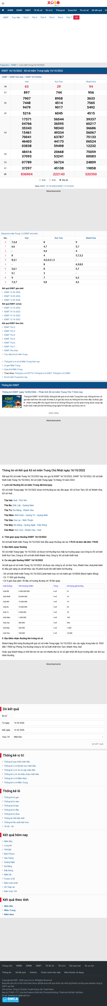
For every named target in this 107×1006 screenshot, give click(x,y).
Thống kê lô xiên (11, 801)
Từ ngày (5, 723)
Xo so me (89, 966)
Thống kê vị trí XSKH (61, 373)
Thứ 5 (51, 17)
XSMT (28, 10)
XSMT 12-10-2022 (12, 319)
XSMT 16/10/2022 (34, 77)
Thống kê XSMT (10, 385)
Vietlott (33, 972)
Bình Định (19, 515)
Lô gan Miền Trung (12, 365)
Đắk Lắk (17, 505)
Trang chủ (4, 65)
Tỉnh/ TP (6, 737)
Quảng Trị (30, 515)
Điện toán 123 (10, 891)
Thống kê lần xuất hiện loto (16, 822)
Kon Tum (59, 82)
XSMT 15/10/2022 (48, 186)
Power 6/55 (9, 879)
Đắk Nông (42, 525)
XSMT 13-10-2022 (12, 315)
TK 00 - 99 (9, 826)
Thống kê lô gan (11, 797)
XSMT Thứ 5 (9, 339)
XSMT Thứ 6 (9, 343)
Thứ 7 (69, 17)
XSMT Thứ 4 (9, 335)
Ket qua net (75, 966)
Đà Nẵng (17, 510)
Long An (8, 845)
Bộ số (4, 716)
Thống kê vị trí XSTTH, (24, 373)
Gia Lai (17, 520)
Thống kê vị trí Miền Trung (16, 782)
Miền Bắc (8, 841)
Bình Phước (9, 854)
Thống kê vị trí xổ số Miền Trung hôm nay (22, 361)
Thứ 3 (34, 17)
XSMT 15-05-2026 (12, 292)
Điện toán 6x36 (11, 883)
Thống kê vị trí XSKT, (43, 373)
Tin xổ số (84, 10)
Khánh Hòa (91, 82)
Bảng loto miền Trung (10, 233)
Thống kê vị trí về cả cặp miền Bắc (19, 770)
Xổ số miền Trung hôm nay (15, 377)
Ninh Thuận (27, 520)
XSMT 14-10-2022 (12, 312)
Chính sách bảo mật (50, 972)
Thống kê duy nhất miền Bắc (17, 761)
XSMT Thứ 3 (9, 331)
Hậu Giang (8, 858)
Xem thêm (53, 413)
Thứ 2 (26, 17)
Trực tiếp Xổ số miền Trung (15, 354)
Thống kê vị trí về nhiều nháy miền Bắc (21, 774)
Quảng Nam (28, 505)
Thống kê (60, 10)
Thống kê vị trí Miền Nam (15, 778)
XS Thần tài (9, 887)
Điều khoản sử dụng (74, 972)
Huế (26, 82)
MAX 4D (7, 874)
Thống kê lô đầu (11, 810)
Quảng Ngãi (29, 525)
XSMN (19, 10)
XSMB (10, 10)
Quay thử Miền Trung (13, 369)
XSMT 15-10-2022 (12, 308)
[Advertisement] (53, 40)
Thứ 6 (60, 17)
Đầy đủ (63, 180)
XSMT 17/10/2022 (65, 186)
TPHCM (7, 849)
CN (76, 17)
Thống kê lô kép (11, 805)
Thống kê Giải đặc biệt (14, 818)
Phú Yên (23, 500)
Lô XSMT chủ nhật (30, 233)
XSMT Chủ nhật (16, 77)
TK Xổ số (38, 10)
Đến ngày (6, 730)
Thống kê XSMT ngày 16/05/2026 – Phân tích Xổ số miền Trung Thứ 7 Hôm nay (42, 392)
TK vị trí (49, 10)
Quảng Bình (42, 515)
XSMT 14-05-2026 (12, 296)
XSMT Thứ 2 (9, 327)
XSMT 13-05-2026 (12, 300)
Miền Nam (9, 914)
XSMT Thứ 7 (9, 347)
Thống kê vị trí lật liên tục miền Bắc (20, 766)
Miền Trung (9, 910)
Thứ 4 (43, 17)
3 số (52, 180)
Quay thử (72, 10)
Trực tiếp (16, 17)
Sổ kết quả (97, 10)
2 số (42, 180)
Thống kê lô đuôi (11, 814)
